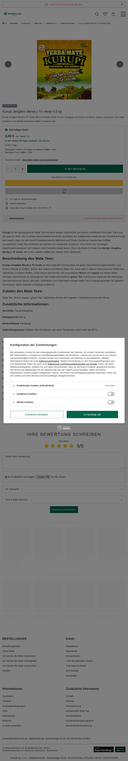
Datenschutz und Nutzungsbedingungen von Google (72, 364)
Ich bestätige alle (92, 414)
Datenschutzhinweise (49, 361)
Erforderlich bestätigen (36, 414)
